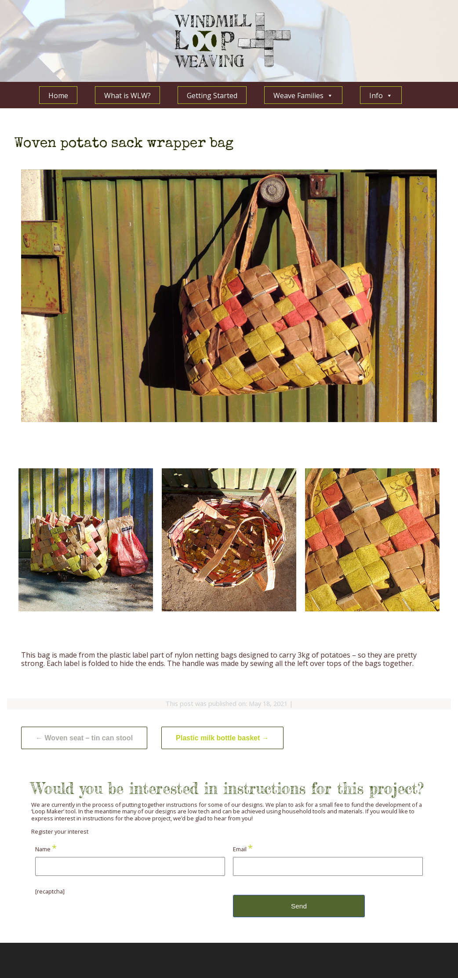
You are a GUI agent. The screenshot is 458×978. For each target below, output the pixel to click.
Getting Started (212, 95)
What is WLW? (127, 95)
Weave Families (303, 95)
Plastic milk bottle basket (222, 738)
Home (58, 95)
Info (381, 95)
